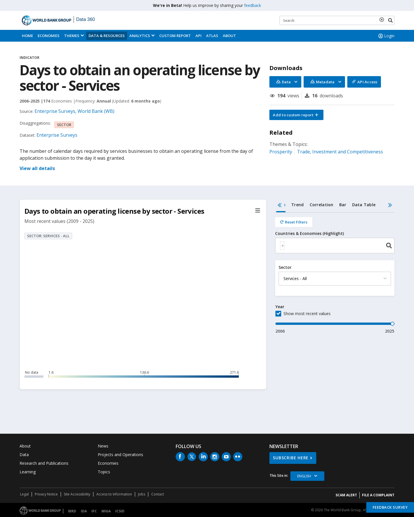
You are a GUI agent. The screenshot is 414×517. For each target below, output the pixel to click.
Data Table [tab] (364, 204)
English (304, 476)
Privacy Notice (46, 494)
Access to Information (114, 494)
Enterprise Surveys (57, 135)
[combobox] (334, 245)
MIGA (106, 511)
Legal (24, 494)
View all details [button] (37, 168)
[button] (296, 115)
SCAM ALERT (346, 495)
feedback (252, 5)
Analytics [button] (139, 35)
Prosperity (280, 151)
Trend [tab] (297, 204)
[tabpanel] (334, 273)
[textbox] (282, 246)
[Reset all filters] (293, 222)
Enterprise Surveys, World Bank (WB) (74, 111)
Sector (285, 267)
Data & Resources (107, 35)
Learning (28, 471)
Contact (157, 494)
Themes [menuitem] (71, 35)
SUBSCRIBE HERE (290, 457)
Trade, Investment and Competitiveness (340, 151)
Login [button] (385, 35)
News (103, 446)
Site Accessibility (77, 494)
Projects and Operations (120, 454)
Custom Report (175, 35)
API (198, 35)
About (229, 35)
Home (27, 35)
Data (24, 454)
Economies (49, 35)
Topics (104, 471)
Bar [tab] (342, 204)
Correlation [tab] (322, 204)
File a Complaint (378, 495)
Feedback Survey (390, 507)
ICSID (119, 511)
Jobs (141, 494)
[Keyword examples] (336, 20)
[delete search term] (383, 19)
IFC (94, 511)
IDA (84, 511)
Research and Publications (44, 463)
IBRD (72, 511)
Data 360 (85, 19)
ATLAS (212, 35)
